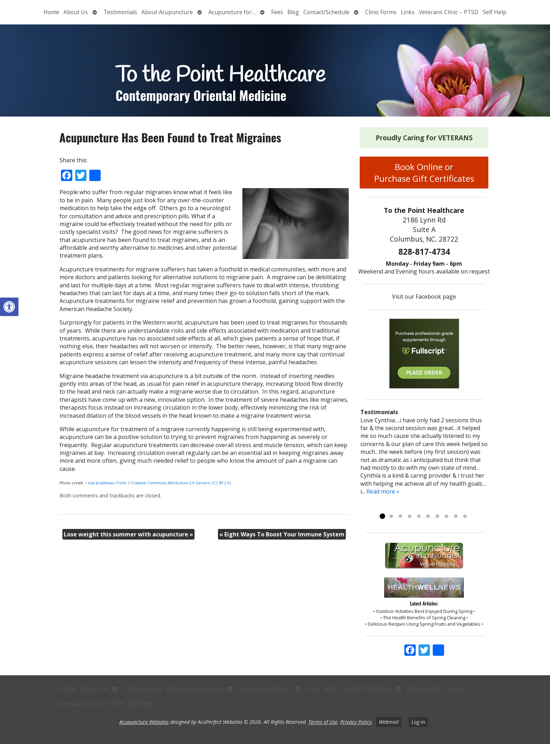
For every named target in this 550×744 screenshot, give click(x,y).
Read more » (382, 491)
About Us (75, 12)
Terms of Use (322, 721)
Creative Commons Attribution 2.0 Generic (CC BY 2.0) (181, 482)
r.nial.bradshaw (99, 482)
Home (51, 12)
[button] (9, 307)
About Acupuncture (167, 12)
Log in (418, 721)
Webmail (389, 721)
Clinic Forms (381, 12)
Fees (277, 12)
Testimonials (120, 12)
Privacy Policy (356, 721)
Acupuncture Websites (144, 721)
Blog (293, 12)
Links (408, 12)
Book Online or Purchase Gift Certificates (424, 172)
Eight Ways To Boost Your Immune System (281, 534)
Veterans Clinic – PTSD (448, 12)
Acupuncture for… (232, 12)
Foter (122, 482)
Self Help (494, 12)
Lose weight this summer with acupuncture (128, 534)
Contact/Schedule (326, 12)
